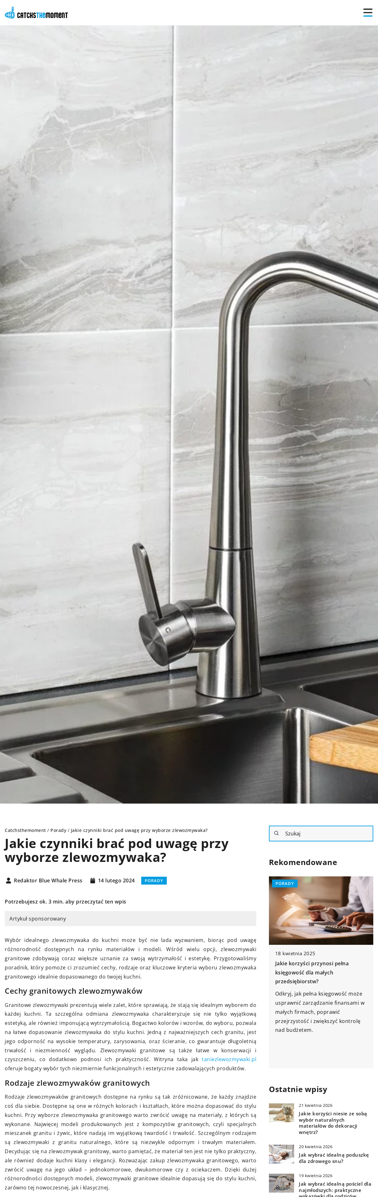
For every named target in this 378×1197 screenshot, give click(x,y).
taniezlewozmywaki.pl (229, 1059)
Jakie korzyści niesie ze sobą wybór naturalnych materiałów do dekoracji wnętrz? (333, 1123)
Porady (154, 880)
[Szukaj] (276, 833)
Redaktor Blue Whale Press (48, 881)
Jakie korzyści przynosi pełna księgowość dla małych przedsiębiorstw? (312, 972)
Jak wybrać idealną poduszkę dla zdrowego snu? (334, 1158)
